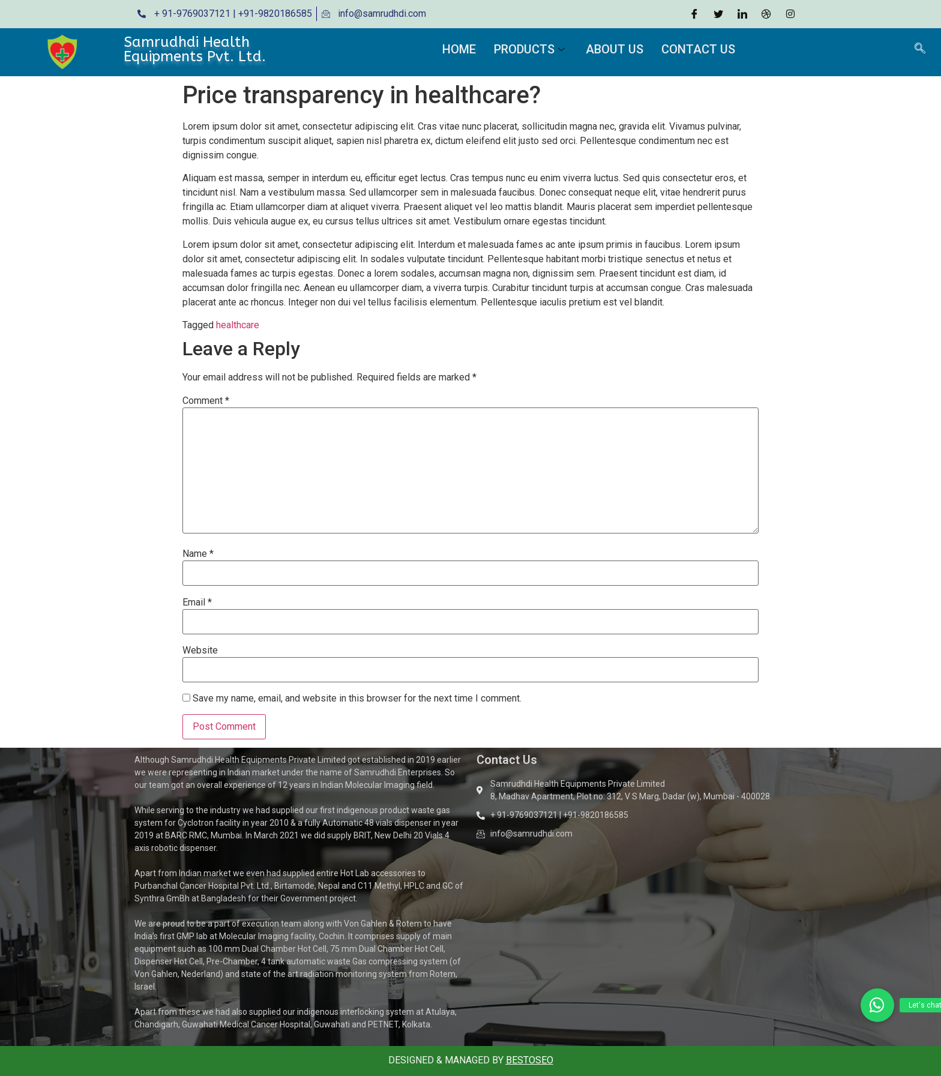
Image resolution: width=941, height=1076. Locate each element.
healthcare (237, 325)
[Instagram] (790, 14)
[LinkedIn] (742, 14)
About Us (614, 49)
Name (198, 554)
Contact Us (698, 49)
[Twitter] (718, 14)
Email (197, 602)
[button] (877, 1005)
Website (200, 650)
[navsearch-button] (920, 49)
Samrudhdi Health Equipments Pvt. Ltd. (195, 49)
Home (459, 49)
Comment (205, 401)
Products (531, 49)
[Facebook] (694, 14)
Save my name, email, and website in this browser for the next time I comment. (357, 698)
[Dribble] (766, 14)
